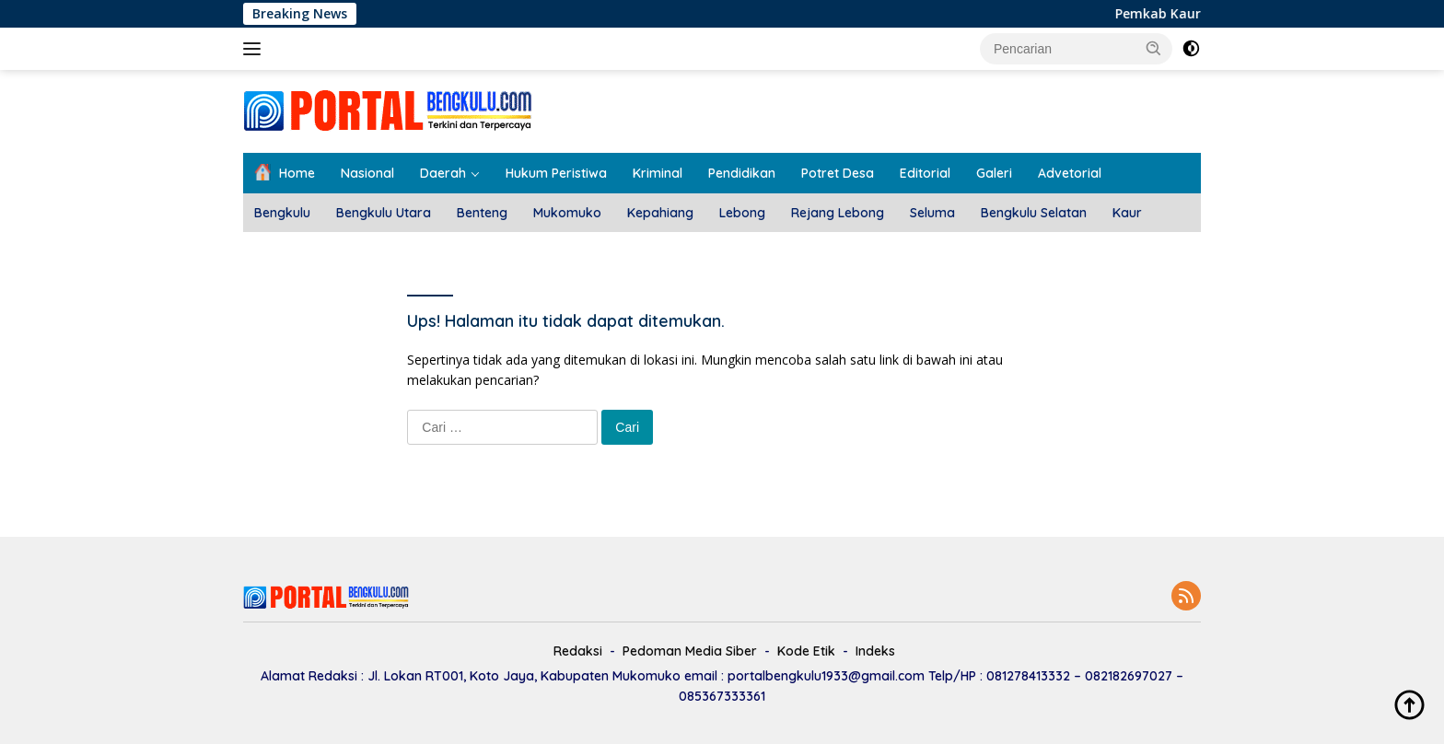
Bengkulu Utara (383, 212)
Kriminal (657, 173)
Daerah (443, 173)
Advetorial (1069, 173)
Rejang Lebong (837, 212)
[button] (1153, 48)
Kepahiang (660, 212)
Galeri (994, 173)
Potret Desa (837, 173)
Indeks (875, 651)
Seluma (932, 212)
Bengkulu (282, 212)
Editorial (925, 173)
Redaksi (577, 651)
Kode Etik (806, 651)
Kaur (1127, 212)
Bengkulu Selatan (1034, 212)
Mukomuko (567, 212)
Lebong (742, 212)
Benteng (482, 212)
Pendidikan (741, 173)
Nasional (367, 173)
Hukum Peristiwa (556, 173)
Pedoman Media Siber (690, 651)
